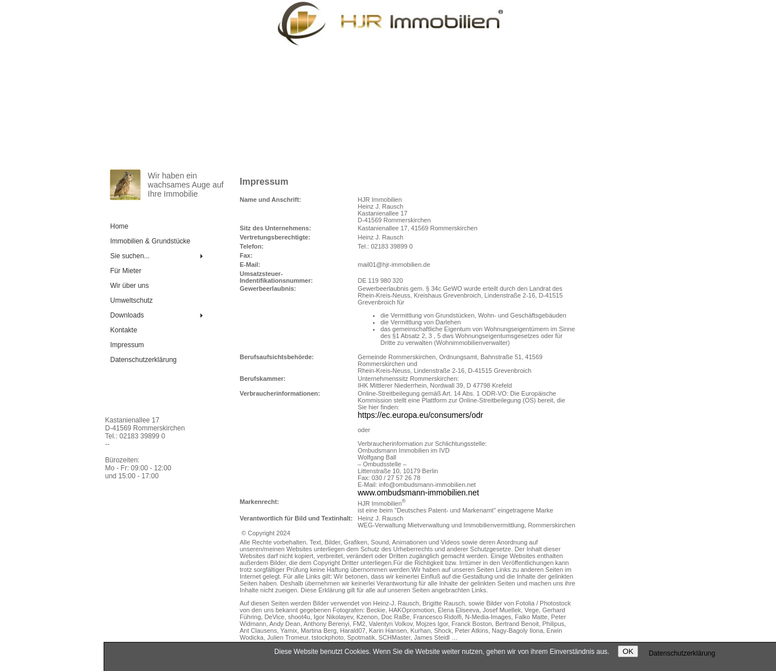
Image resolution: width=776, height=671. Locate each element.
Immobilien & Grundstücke (150, 241)
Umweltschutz (131, 300)
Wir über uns (129, 286)
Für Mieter (126, 271)
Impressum (127, 345)
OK (627, 651)
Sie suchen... (130, 256)
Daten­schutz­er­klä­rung (143, 360)
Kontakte (123, 330)
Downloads (127, 315)
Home (119, 226)
